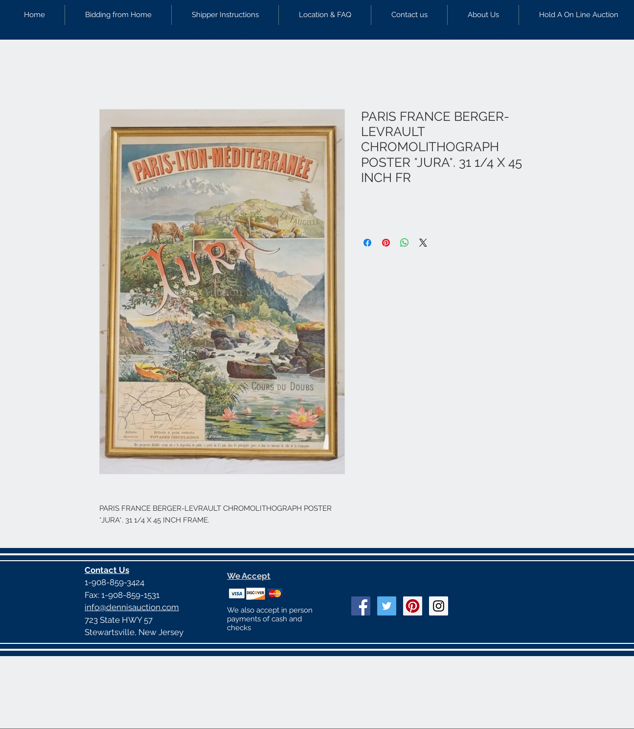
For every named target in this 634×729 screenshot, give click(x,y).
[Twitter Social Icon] (386, 605)
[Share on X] (423, 243)
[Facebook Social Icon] (360, 605)
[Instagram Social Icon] (438, 605)
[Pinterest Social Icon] (412, 605)
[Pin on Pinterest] (386, 243)
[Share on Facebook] (367, 243)
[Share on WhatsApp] (404, 243)
